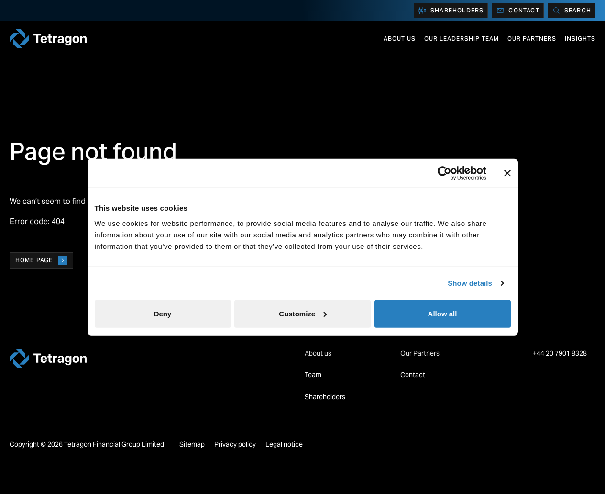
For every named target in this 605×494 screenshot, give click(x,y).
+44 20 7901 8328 (560, 353)
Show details (470, 283)
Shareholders (451, 10)
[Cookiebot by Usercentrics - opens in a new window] (444, 173)
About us (400, 38)
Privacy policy (235, 444)
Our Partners (531, 38)
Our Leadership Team (461, 38)
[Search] (571, 10)
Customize (303, 313)
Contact (517, 10)
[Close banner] (507, 173)
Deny (163, 313)
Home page (41, 260)
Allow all (442, 313)
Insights (580, 38)
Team (313, 374)
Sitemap (192, 444)
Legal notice (284, 444)
